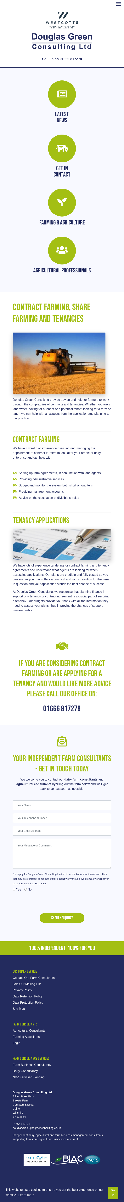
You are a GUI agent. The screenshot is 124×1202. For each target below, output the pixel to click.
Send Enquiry (62, 918)
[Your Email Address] (62, 831)
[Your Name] (62, 805)
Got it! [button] (113, 1193)
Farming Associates (26, 1036)
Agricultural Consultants (29, 1030)
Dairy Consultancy (25, 1071)
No (28, 889)
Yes (17, 889)
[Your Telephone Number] (62, 818)
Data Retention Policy (27, 996)
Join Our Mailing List (27, 984)
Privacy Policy (22, 990)
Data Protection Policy (28, 1002)
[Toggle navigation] (118, 4)
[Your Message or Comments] (62, 854)
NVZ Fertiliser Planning (29, 1077)
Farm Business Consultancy (32, 1064)
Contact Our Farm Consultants (34, 977)
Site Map (19, 1008)
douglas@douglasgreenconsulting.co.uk (37, 1127)
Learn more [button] (26, 1195)
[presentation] (42, 901)
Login (16, 1043)
